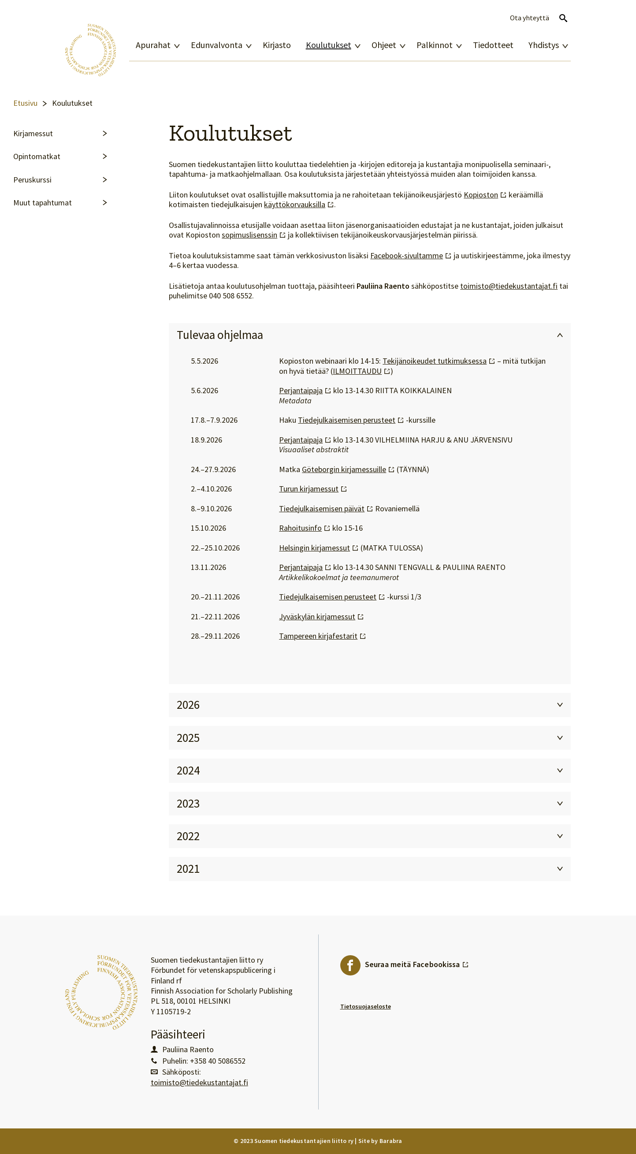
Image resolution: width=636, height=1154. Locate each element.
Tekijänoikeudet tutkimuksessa (439, 361)
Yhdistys (543, 45)
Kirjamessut (33, 133)
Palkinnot (435, 45)
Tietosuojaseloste (365, 1006)
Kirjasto (277, 45)
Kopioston (485, 195)
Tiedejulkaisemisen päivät (326, 509)
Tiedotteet (493, 45)
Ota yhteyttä (529, 18)
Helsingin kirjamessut (319, 548)
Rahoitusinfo (305, 528)
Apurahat (153, 45)
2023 (188, 803)
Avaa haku (563, 18)
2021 (188, 868)
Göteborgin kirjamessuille (348, 469)
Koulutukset (328, 45)
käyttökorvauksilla (299, 204)
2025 (188, 737)
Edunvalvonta (216, 45)
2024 (188, 770)
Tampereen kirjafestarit (322, 636)
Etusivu (25, 103)
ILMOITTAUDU (362, 371)
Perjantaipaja (305, 390)
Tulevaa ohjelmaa (220, 335)
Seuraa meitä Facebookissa (417, 962)
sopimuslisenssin (254, 235)
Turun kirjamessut (313, 489)
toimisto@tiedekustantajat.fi (509, 286)
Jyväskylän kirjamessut (321, 617)
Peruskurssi (32, 180)
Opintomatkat (36, 156)
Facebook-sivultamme (411, 256)
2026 (188, 704)
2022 (188, 836)
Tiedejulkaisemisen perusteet (351, 420)
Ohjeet (384, 45)
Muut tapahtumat (42, 203)
